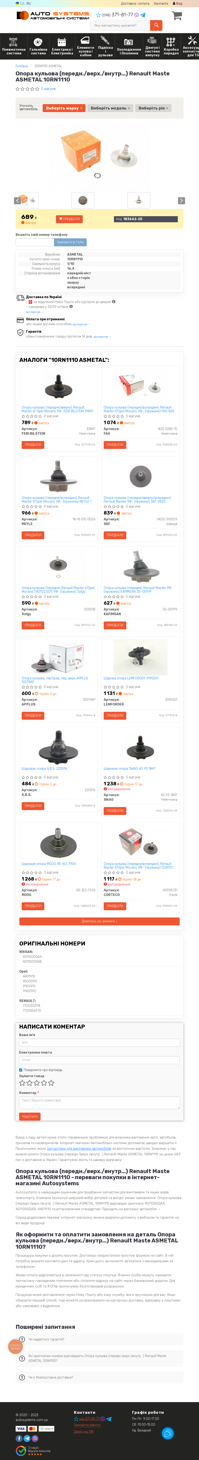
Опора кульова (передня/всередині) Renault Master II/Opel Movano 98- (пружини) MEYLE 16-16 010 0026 (58, 499)
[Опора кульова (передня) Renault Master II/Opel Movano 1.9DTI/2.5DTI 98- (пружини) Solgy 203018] (58, 567)
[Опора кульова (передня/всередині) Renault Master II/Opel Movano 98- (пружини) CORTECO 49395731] (140, 843)
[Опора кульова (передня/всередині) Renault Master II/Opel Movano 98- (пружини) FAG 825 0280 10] (140, 386)
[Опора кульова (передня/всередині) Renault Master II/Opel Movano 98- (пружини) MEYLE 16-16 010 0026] (58, 477)
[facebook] (19, 1438)
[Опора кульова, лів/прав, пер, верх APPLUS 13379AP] (58, 657)
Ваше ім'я (27, 1035)
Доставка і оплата (135, 4)
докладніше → (35, 312)
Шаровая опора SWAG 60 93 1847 (129, 769)
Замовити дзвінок (87, 1426)
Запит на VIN (83, 1432)
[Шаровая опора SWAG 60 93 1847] (140, 748)
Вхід (177, 4)
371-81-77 (115, 15)
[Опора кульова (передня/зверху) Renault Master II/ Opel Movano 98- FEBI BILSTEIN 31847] (59, 386)
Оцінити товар (31, 1076)
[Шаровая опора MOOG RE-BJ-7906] (58, 843)
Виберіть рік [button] (153, 108)
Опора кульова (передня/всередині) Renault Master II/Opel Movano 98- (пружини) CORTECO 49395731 (140, 866)
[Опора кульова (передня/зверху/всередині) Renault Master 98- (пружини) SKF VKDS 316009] (140, 477)
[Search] (156, 25)
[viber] (34, 1438)
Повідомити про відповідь (40, 1070)
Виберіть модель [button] (110, 108)
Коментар (28, 1093)
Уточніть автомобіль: (28, 107)
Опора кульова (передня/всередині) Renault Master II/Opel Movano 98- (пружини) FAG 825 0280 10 (139, 409)
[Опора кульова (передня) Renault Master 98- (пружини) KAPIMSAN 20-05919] (140, 567)
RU (29, 4)
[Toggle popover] (167, 1433)
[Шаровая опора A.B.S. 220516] (58, 748)
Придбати (69, 219)
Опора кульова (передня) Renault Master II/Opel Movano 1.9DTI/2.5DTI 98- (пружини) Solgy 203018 (58, 590)
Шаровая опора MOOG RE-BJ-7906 (49, 864)
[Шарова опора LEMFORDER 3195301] (140, 657)
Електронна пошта (35, 1053)
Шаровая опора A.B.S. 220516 (44, 769)
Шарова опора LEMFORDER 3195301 (131, 679)
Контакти (161, 4)
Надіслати (30, 1117)
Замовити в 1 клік (70, 242)
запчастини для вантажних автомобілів (79, 1149)
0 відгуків (48, 89)
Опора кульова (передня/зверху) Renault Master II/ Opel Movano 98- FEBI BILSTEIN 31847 (58, 409)
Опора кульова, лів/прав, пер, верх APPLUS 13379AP (55, 680)
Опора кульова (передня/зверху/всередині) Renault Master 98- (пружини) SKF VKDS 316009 (137, 499)
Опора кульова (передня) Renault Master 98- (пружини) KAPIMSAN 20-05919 (138, 590)
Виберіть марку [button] (64, 108)
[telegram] (27, 1438)
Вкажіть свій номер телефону (42, 235)
